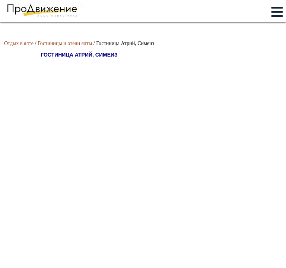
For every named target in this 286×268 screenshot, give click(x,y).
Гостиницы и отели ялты (65, 43)
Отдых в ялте (19, 43)
